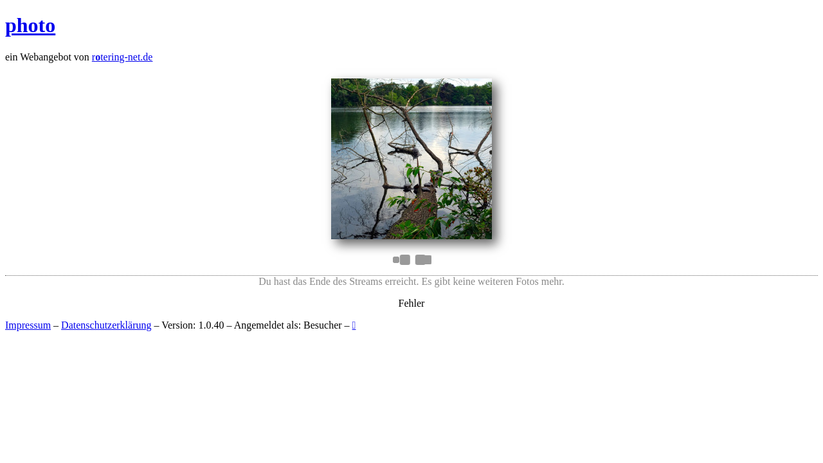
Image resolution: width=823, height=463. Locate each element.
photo (30, 25)
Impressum (28, 325)
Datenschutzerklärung (106, 325)
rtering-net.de (122, 56)
